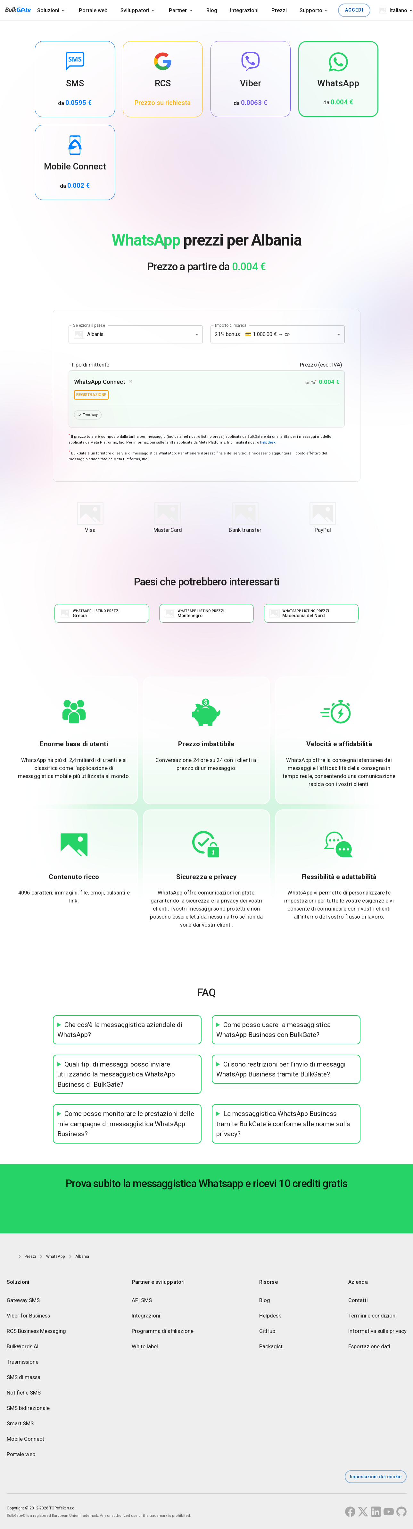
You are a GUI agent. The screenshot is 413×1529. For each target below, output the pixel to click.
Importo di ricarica (230, 325)
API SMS (142, 1301)
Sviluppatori (134, 10)
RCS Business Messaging (36, 1331)
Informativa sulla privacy (377, 1331)
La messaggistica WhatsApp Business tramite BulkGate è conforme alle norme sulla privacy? (283, 1124)
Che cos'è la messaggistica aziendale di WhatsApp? (120, 1030)
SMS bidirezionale (28, 1408)
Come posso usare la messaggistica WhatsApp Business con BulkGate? (273, 1030)
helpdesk (268, 443)
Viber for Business (28, 1316)
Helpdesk (270, 1316)
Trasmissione (22, 1362)
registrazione (91, 395)
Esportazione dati (369, 1347)
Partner (178, 10)
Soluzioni (48, 10)
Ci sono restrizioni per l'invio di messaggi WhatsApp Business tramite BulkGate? (281, 1069)
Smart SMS (20, 1424)
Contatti (358, 1301)
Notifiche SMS (24, 1393)
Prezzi (279, 10)
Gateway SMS (23, 1301)
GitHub (267, 1331)
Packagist (271, 1347)
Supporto (311, 10)
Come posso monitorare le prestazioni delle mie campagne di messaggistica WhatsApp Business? (125, 1124)
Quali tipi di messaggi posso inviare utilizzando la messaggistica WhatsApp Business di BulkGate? (116, 1074)
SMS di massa (23, 1378)
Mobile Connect (25, 1439)
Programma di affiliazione (163, 1331)
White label (145, 1347)
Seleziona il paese (89, 325)
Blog (211, 10)
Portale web (93, 10)
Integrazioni (244, 10)
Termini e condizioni (372, 1316)
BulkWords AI (22, 1347)
